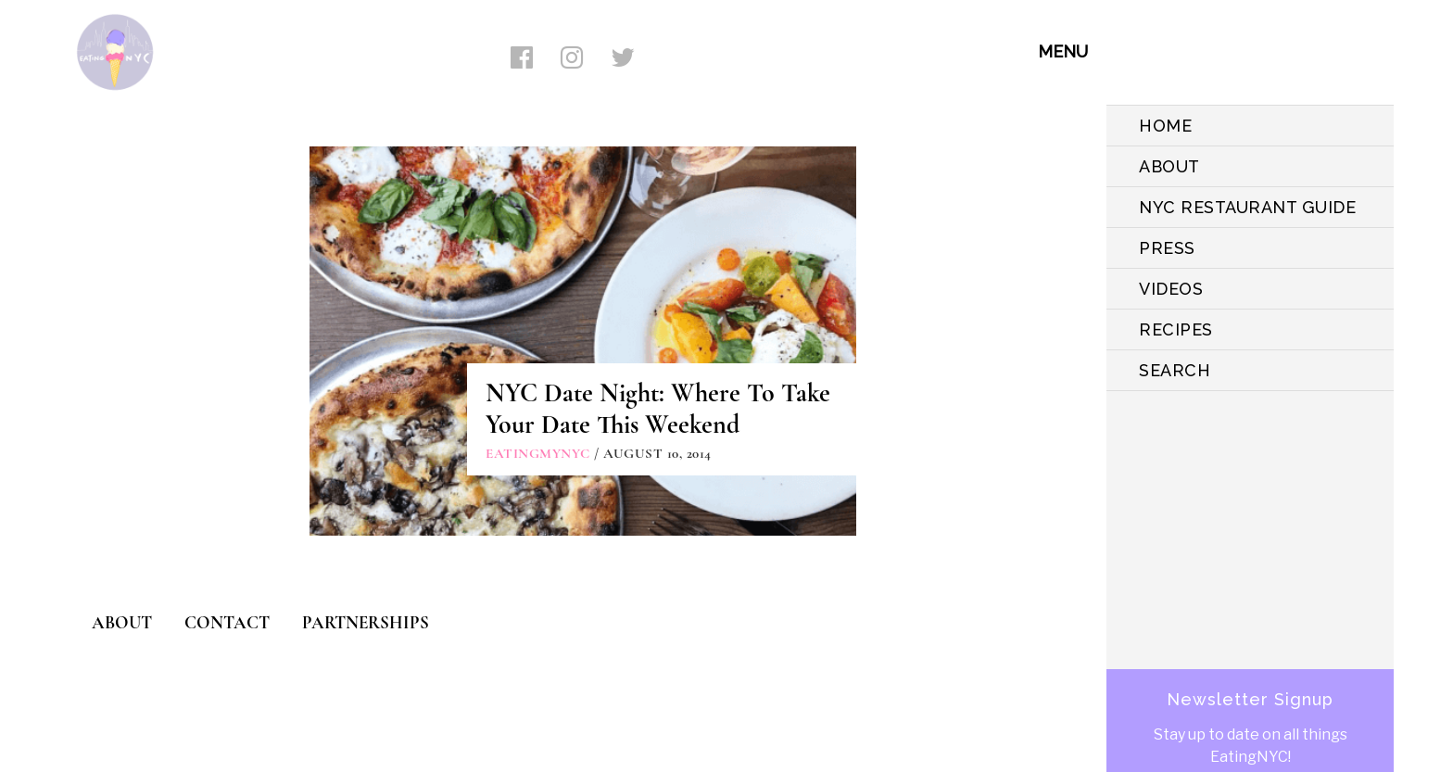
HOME (1165, 125)
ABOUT (1169, 166)
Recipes (1176, 329)
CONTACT (227, 622)
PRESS (1167, 248)
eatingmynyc (538, 453)
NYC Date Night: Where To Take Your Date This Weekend (658, 408)
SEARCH (1174, 370)
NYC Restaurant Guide (1247, 207)
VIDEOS (1171, 288)
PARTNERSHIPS (365, 622)
